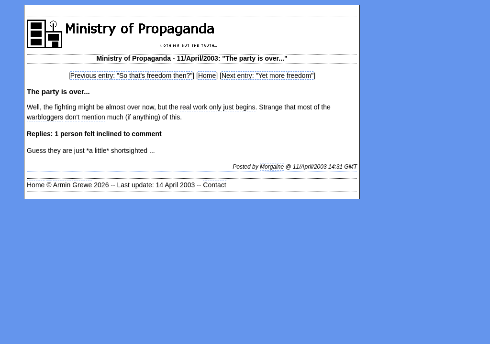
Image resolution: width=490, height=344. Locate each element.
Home (207, 75)
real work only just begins (217, 107)
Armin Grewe (72, 185)
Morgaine (272, 166)
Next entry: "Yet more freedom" (267, 75)
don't (72, 117)
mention (93, 117)
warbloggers (45, 117)
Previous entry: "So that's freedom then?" (131, 75)
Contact (214, 185)
